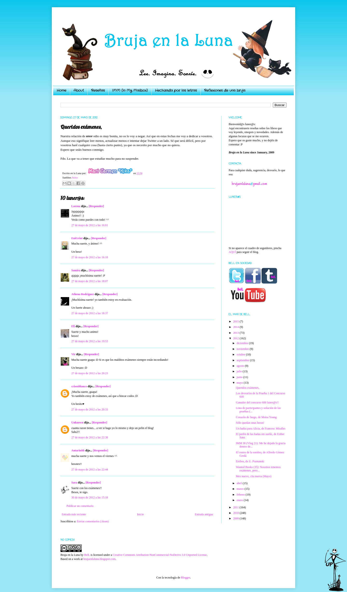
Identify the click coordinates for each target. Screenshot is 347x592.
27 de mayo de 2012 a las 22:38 (89, 437)
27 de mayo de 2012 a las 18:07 (89, 281)
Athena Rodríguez (82, 294)
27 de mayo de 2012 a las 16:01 (89, 225)
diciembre (243, 343)
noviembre (243, 349)
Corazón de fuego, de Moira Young (256, 417)
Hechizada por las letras (176, 90)
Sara (74, 482)
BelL (87, 555)
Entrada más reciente (74, 514)
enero (240, 500)
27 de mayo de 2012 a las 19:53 (89, 341)
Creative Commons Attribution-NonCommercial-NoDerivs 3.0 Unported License (160, 555)
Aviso (75, 177)
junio (240, 377)
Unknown (77, 422)
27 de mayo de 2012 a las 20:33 (89, 409)
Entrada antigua (204, 514)
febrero (241, 494)
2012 (236, 338)
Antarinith (78, 450)
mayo (240, 382)
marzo (241, 488)
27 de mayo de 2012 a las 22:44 (89, 469)
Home (61, 90)
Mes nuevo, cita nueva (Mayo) (253, 476)
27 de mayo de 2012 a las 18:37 (89, 313)
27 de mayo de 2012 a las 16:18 (89, 257)
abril (240, 483)
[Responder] (96, 206)
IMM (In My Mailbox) (130, 90)
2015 (236, 321)
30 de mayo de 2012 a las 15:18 (89, 497)
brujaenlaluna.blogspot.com (99, 559)
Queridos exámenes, (247, 387)
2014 (236, 327)
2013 (236, 332)
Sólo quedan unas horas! (250, 422)
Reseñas (98, 90)
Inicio (140, 514)
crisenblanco (79, 386)
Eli (73, 326)
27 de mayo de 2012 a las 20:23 (89, 373)
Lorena (75, 206)
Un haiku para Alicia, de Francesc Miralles (261, 428)
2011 (236, 507)
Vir (73, 354)
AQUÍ (232, 252)
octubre (241, 354)
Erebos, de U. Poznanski (250, 461)
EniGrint (77, 238)
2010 (236, 513)
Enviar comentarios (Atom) (93, 521)
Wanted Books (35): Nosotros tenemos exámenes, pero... (258, 468)
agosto (241, 365)
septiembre (243, 360)
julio (240, 371)
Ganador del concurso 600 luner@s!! (257, 402)
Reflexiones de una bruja (224, 90)
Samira (75, 270)
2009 (236, 518)
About (78, 90)
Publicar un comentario (80, 506)
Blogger (185, 577)
